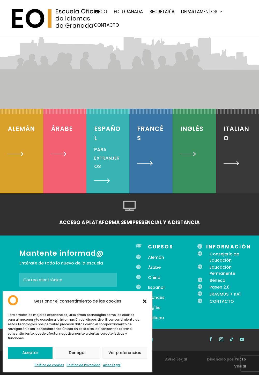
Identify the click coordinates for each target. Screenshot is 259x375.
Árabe (154, 267)
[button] (144, 301)
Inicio (100, 12)
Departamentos (199, 12)
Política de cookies (49, 365)
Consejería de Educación (224, 257)
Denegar (77, 352)
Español (156, 287)
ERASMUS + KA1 (225, 294)
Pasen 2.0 (220, 287)
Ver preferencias (124, 352)
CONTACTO (222, 301)
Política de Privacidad (83, 365)
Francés (156, 297)
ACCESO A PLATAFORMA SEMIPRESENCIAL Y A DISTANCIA (129, 222)
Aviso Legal (112, 365)
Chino (154, 278)
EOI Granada (128, 12)
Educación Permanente (222, 270)
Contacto (106, 25)
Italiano (156, 318)
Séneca (217, 280)
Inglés (154, 308)
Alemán (156, 257)
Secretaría (162, 12)
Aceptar (30, 352)
